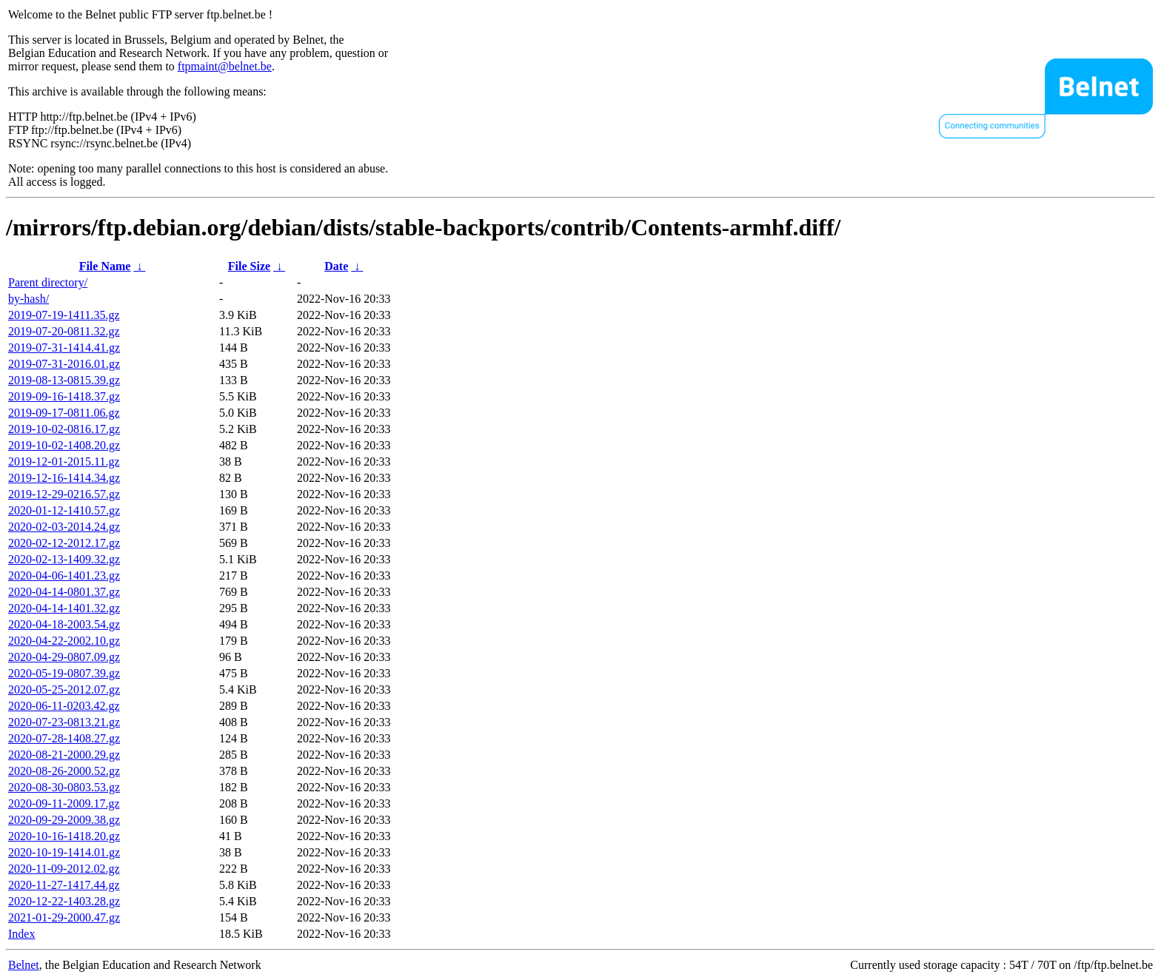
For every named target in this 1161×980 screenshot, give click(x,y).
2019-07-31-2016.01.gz (64, 364)
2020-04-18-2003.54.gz (64, 624)
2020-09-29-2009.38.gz (64, 819)
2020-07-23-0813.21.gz (64, 722)
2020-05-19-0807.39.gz (64, 673)
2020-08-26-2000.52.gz (64, 771)
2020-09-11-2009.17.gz (64, 803)
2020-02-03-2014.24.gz (64, 526)
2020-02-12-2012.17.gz (64, 543)
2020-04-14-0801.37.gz (64, 591)
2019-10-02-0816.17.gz (64, 429)
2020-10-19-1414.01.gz (64, 852)
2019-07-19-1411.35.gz (64, 315)
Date (336, 266)
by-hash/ (28, 298)
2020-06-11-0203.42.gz (64, 705)
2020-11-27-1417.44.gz (64, 885)
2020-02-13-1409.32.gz (64, 559)
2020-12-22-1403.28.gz (64, 901)
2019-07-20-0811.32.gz (64, 331)
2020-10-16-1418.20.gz (64, 836)
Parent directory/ (47, 282)
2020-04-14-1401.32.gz (64, 608)
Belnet (23, 965)
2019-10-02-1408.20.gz (64, 445)
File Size (249, 266)
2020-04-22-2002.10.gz (64, 640)
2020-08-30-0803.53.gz (64, 787)
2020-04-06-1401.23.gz (64, 575)
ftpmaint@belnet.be (225, 66)
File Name (105, 266)
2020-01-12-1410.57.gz (64, 510)
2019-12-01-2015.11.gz (64, 461)
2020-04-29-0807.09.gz (64, 657)
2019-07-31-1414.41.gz (64, 347)
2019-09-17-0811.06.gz (64, 412)
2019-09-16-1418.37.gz (64, 396)
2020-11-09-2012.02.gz (64, 868)
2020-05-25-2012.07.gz (64, 689)
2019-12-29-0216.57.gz (64, 494)
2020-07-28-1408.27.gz (64, 738)
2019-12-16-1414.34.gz (64, 477)
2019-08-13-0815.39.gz (64, 380)
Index (21, 933)
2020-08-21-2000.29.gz (64, 754)
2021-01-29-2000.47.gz (64, 917)
